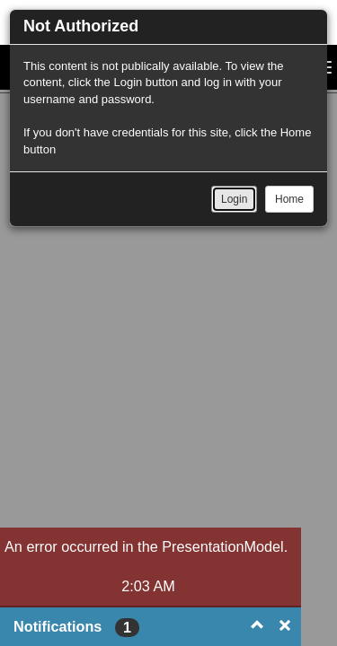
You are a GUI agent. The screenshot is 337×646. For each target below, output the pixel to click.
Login (234, 199)
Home (289, 199)
